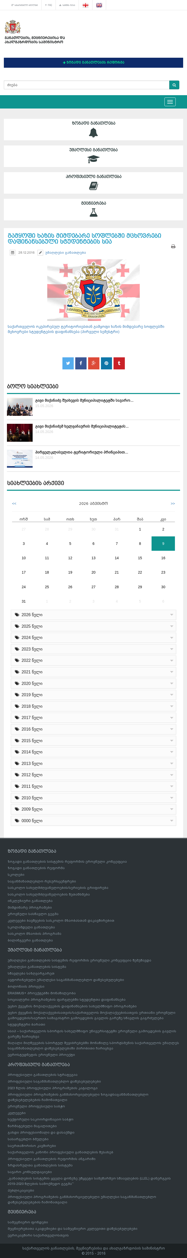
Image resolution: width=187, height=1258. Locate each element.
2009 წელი (28, 809)
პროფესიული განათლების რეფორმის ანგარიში (52, 1159)
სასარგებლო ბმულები (24, 5)
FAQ (48, 5)
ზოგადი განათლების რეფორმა (36, 868)
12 (70, 558)
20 (93, 572)
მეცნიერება (93, 209)
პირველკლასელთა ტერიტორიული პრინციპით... (81, 452)
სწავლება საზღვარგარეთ (31, 973)
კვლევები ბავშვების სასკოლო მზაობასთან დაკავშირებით (61, 920)
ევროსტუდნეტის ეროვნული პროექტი (41, 1055)
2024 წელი (28, 637)
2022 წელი (28, 660)
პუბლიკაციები (21, 1190)
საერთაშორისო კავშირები (32, 1146)
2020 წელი (28, 683)
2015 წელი (28, 741)
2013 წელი (28, 763)
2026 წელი (28, 615)
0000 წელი (28, 821)
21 (117, 572)
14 (117, 558)
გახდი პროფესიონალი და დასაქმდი (41, 1132)
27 (24, 529)
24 (24, 587)
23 (163, 572)
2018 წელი (28, 706)
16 (163, 558)
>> (173, 504)
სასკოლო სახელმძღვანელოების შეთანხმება (49, 894)
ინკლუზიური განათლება (30, 901)
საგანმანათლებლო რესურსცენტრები (42, 881)
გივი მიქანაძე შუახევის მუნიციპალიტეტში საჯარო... (84, 400)
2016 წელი (28, 729)
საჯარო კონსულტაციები (30, 1172)
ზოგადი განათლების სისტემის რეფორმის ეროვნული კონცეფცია (67, 861)
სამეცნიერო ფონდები (28, 1222)
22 (140, 572)
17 (24, 572)
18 (47, 572)
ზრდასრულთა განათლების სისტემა (40, 1165)
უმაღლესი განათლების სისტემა (37, 967)
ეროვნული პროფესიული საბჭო (36, 1106)
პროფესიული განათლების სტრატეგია (43, 1075)
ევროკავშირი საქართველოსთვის (38, 1235)
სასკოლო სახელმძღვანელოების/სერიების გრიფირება (58, 888)
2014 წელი (28, 752)
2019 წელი (28, 695)
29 (70, 529)
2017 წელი (28, 717)
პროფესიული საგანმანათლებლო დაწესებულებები (54, 1081)
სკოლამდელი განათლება (31, 927)
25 (47, 587)
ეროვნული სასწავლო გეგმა (33, 914)
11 (47, 558)
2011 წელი (28, 786)
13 (93, 558)
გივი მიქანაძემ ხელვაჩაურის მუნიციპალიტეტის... (81, 426)
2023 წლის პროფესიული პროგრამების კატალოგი (53, 1088)
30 (93, 529)
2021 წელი (28, 672)
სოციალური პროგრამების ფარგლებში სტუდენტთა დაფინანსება (67, 999)
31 (117, 529)
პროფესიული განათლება (93, 182)
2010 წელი (28, 798)
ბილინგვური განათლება (30, 940)
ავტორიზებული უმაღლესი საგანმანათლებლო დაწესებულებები (66, 980)
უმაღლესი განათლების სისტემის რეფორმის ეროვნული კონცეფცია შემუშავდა (79, 960)
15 (140, 558)
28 (47, 529)
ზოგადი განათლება (93, 129)
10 (24, 558)
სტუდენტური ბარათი (26, 1024)
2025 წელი (28, 626)
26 (70, 587)
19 (70, 572)
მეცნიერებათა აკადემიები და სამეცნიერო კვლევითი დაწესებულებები (72, 1229)
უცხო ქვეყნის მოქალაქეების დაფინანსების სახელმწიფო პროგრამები (72, 1006)
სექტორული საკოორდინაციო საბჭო (40, 1119)
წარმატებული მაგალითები (32, 1126)
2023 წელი (28, 649)
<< (14, 504)
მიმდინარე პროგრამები (30, 907)
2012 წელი (28, 775)
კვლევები (17, 1113)
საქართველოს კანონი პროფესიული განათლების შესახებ (60, 1152)
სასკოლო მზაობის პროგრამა (34, 934)
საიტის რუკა (67, 5)
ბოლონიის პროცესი (26, 986)
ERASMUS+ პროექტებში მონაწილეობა (42, 993)
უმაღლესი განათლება (93, 156)
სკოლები (16, 875)
